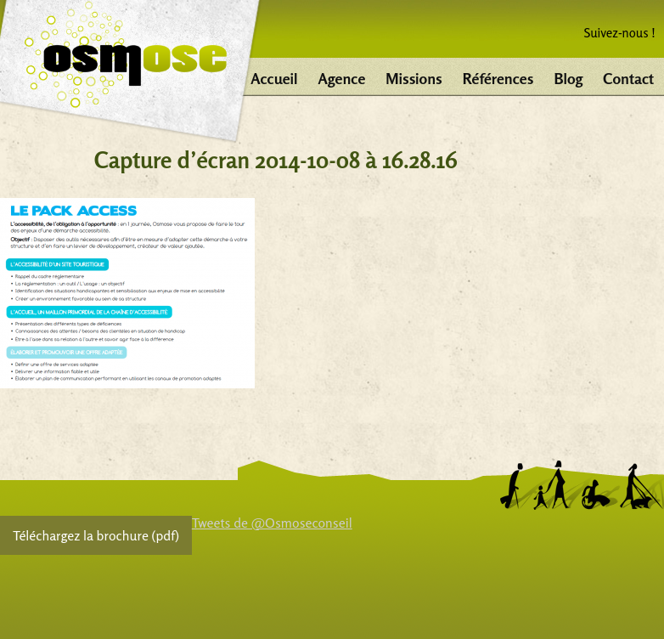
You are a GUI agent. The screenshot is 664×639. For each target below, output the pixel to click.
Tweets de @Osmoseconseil (272, 522)
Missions (413, 78)
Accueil (273, 78)
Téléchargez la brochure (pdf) (96, 535)
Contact (628, 78)
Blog (568, 78)
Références (498, 78)
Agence (342, 78)
